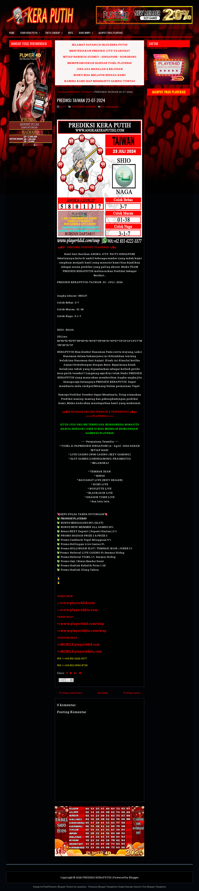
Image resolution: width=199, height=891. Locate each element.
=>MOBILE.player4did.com (78, 644)
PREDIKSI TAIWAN (80, 92)
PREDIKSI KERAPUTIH (96, 877)
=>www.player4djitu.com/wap (81, 630)
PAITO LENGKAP (55, 31)
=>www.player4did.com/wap (80, 624)
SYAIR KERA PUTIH (31, 31)
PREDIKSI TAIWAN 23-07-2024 (81, 100)
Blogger (134, 877)
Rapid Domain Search (130, 886)
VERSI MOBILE (67, 637)
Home (11, 32)
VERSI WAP (65, 617)
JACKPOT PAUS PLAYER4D (110, 32)
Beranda (103, 693)
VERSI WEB (64, 596)
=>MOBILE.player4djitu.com (79, 651)
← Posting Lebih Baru (69, 693)
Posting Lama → (133, 693)
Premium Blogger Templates (102, 886)
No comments (110, 106)
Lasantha (81, 886)
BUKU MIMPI (87, 31)
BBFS (70, 32)
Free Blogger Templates (154, 886)
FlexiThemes (49, 886)
